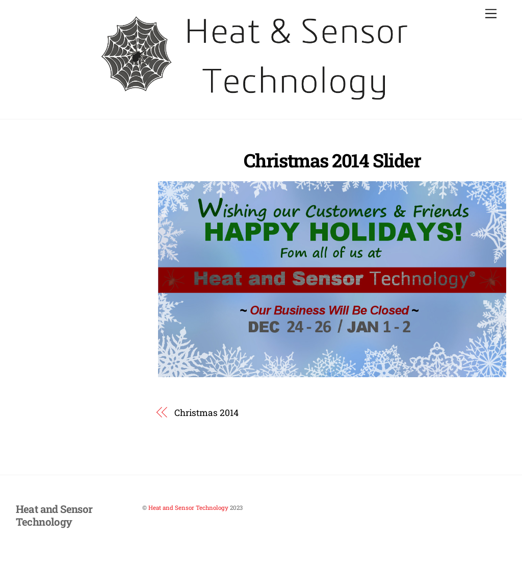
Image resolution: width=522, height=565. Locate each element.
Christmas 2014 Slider (332, 160)
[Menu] (491, 14)
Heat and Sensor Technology (188, 507)
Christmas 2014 (206, 413)
